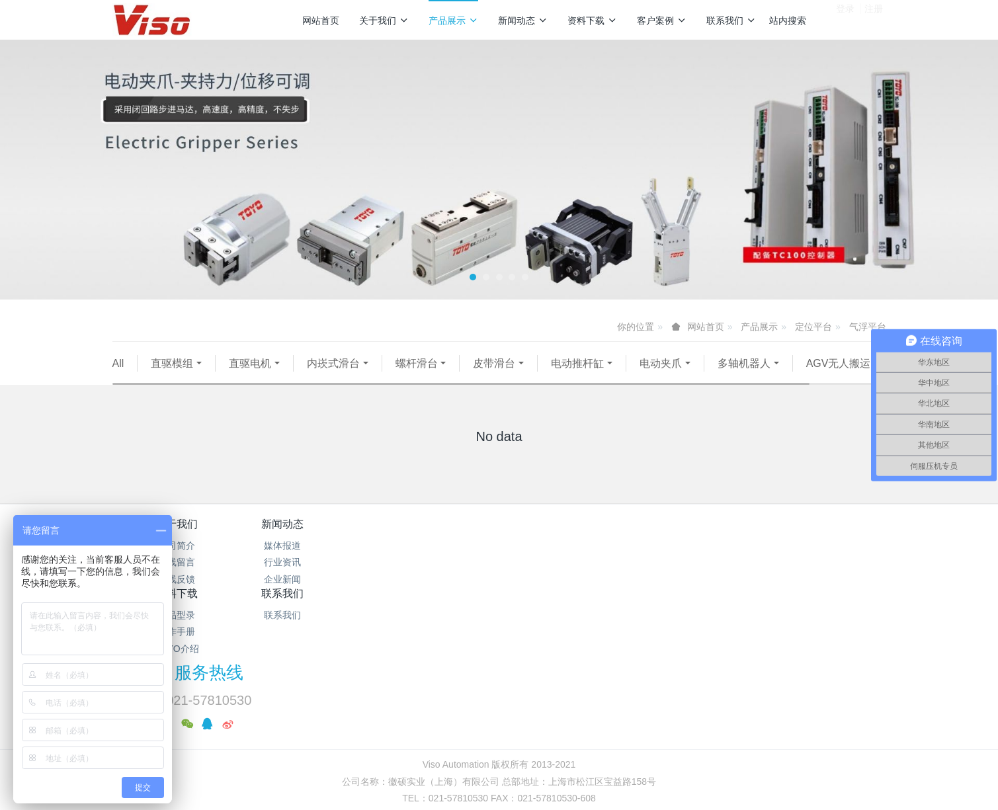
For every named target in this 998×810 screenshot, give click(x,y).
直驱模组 (172, 363)
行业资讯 (305, 579)
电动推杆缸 (577, 363)
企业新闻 (305, 595)
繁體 (499, 749)
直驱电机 (250, 363)
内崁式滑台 (333, 363)
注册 (873, 19)
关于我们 (384, 20)
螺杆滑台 (416, 363)
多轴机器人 (744, 363)
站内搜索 (787, 20)
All (118, 363)
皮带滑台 (494, 363)
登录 (845, 19)
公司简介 (176, 562)
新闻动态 (523, 20)
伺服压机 (247, 379)
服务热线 (724, 549)
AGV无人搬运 (158, 379)
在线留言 (176, 579)
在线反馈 (176, 595)
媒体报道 (305, 562)
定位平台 (813, 326)
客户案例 (661, 20)
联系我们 (731, 20)
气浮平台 (867, 326)
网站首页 (320, 20)
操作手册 (434, 579)
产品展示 (453, 20)
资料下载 (592, 20)
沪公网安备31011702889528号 (505, 724)
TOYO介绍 (434, 595)
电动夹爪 (661, 363)
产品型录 (434, 562)
